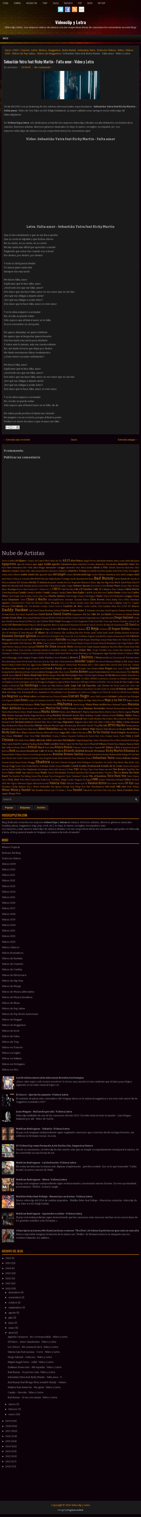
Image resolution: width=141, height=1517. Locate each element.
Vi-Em (129, 783)
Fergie (5, 643)
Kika (17, 678)
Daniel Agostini (111, 610)
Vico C (29, 787)
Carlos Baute (113, 592)
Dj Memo (45, 621)
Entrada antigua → (128, 439)
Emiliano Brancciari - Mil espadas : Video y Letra (34, 1367)
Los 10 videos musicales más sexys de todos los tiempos (50, 1077)
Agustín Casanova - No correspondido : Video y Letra (37, 1336)
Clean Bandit (95, 603)
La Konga (40, 682)
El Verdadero (12, 633)
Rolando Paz (47, 754)
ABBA (52, 561)
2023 (8, 1273)
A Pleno (46, 561)
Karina (12, 675)
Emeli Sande (96, 633)
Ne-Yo (67, 729)
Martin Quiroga (15, 715)
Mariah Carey (76, 708)
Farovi (52, 640)
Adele (127, 561)
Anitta (24, 574)
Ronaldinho (97, 754)
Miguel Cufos (81, 722)
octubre (13, 1302)
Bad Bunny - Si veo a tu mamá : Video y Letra (32, 1397)
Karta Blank (30, 675)
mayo (11, 1327)
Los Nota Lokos (28, 696)
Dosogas (66, 621)
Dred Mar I (99, 621)
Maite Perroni (98, 700)
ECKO (5, 625)
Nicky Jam (9, 732)
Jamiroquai (11, 661)
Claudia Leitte (82, 603)
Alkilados (6, 571)
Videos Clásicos (10, 947)
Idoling (10, 657)
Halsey (51, 653)
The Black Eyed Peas (75, 773)
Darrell (29, 614)
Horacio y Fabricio (125, 653)
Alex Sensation (14, 567)
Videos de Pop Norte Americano (20, 1014)
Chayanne (13, 599)
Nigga (63, 732)
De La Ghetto (104, 614)
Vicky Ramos (19, 786)
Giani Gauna (93, 646)
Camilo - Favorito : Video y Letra (25, 1392)
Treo (48, 780)
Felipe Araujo (100, 640)
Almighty (16, 571)
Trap (44, 3)
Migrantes (68, 722)
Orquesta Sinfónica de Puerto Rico (83, 736)
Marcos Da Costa (57, 708)
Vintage (66, 787)
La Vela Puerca (56, 685)
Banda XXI (14, 582)
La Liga (58, 682)
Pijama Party (132, 744)
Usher (127, 779)
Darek (22, 614)
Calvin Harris (131, 589)
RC (103, 747)
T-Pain (69, 769)
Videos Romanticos (13, 952)
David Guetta (62, 614)
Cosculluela (16, 606)
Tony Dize (13, 779)
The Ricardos (14, 776)
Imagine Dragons (31, 657)
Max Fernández (21, 719)
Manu (109, 704)
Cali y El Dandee (83, 589)
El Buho (83, 625)
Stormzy (62, 769)
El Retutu (104, 629)
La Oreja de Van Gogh (122, 682)
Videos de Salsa (10, 1036)
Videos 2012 (8, 880)
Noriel (129, 732)
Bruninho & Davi (98, 586)
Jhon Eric (26, 665)
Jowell (42, 668)
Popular (9, 807)
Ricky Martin (69, 50)
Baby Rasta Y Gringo (59, 578)
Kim (21, 678)
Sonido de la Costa (111, 766)
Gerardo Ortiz (80, 647)
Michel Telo (40, 722)
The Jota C (108, 773)
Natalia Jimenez (132, 725)
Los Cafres (82, 692)
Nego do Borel (76, 729)
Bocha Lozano (38, 586)
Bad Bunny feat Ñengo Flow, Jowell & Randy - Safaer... (38, 1382)
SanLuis (26, 758)
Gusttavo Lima (26, 653)
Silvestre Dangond (68, 762)
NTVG (112, 725)
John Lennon (112, 665)
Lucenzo (104, 696)
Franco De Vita (63, 643)
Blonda (15, 585)
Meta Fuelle (88, 719)
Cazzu (35, 596)
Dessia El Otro (48, 618)
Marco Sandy (39, 708)
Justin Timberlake (97, 672)
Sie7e (57, 762)
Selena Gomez (131, 758)
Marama (133, 704)
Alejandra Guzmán (86, 564)
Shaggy (31, 762)
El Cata (90, 625)
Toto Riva (24, 779)
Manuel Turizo (120, 704)
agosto (12, 1312)
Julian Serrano (32, 672)
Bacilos (73, 579)
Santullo (34, 758)
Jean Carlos (60, 661)
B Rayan (16, 579)
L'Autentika (65, 678)
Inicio (5, 38)
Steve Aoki (53, 769)
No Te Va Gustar (99, 732)
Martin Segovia (31, 715)
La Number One (103, 682)
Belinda (43, 582)
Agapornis (9, 564)
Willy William (133, 787)
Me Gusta (68, 718)
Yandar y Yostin (65, 790)
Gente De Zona (46, 646)
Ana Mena (101, 571)
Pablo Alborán (37, 740)
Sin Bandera (97, 762)
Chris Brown (97, 599)
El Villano (40, 632)
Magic (89, 700)
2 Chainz (30, 561)
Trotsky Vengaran (74, 780)
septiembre (15, 1307)
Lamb (122, 685)
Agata (34, 564)
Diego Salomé (123, 617)
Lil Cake (97, 689)
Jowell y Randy (53, 668)
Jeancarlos (69, 661)
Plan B (41, 747)
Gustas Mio (118, 650)
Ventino (121, 783)
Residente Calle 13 (37, 750)
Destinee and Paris (64, 618)
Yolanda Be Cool (90, 790)
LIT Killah (85, 678)
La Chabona (122, 678)
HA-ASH (37, 653)
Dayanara (77, 614)
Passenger (134, 740)
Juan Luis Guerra (89, 668)
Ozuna (8, 740)
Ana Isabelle (91, 571)
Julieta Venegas (46, 672)
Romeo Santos (73, 754)
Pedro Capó (65, 744)
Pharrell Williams (98, 744)
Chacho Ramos (56, 596)
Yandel (77, 790)
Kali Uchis (110, 672)
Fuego (123, 643)
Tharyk (51, 773)
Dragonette (83, 621)
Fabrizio (17, 640)
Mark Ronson (34, 712)
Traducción (35, 780)
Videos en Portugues (13, 1064)
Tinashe (84, 776)
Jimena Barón (50, 664)
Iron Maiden (61, 657)
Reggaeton (31, 3)
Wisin (6, 790)
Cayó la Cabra (26, 596)
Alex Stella (27, 567)
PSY (16, 740)
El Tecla (134, 629)
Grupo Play (85, 650)
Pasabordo (125, 740)
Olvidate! (18, 736)
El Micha (12, 629)
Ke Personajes (70, 675)
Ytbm (104, 790)
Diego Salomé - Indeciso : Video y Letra (30, 1357)
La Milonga (83, 682)
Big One (101, 582)
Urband (120, 779)
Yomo (99, 790)
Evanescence (119, 636)
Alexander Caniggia (56, 567)
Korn (32, 678)
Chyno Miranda (51, 603)
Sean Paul (57, 758)
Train (43, 779)
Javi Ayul (42, 661)
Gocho (27, 650)
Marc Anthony (11, 708)
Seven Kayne (15, 762)
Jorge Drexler (18, 668)
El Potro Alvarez (77, 629)
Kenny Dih (103, 675)
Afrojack (134, 560)
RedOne (5, 751)
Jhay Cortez (16, 664)
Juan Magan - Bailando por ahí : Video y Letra (44, 1111)
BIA (28, 579)
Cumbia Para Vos (112, 606)
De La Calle (89, 614)
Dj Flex (28, 621)
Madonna (72, 700)
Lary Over (130, 685)
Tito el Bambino (98, 776)
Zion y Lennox (125, 790)
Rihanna (129, 750)
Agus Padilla (44, 564)
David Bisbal (45, 614)
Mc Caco (43, 718)
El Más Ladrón (23, 629)
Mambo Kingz (79, 704)
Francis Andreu (50, 643)
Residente (21, 751)
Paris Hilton (116, 740)
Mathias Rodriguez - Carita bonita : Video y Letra (46, 1162)
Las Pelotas (18, 689)
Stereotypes (43, 769)
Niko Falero (72, 732)
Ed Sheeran (15, 624)
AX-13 (66, 560)
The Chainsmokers (94, 772)
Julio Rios (59, 672)
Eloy (77, 633)
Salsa (56, 3)
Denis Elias (16, 617)
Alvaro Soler (25, 571)
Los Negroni (10, 696)
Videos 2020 (9, 925)
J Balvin (86, 657)
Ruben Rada (115, 754)
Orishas (62, 736)
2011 (8, 1461)
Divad (9, 621)
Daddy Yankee (15, 610)
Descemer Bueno (32, 618)
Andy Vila (127, 571)
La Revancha (14, 685)
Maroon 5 (76, 711)
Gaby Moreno (7, 647)
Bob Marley (25, 585)
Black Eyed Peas (123, 582)
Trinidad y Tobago (58, 780)
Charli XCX (108, 596)
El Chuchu (98, 625)
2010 (8, 1466)
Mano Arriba (99, 704)
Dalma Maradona (46, 610)
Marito (11, 712)
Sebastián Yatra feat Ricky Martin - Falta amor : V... (35, 1377)
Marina (124, 708)
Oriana (55, 736)
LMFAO (93, 678)
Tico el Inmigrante (57, 776)
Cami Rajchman (10, 592)
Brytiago (12, 589)
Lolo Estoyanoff (25, 692)
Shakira (42, 762)
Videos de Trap (10, 1041)
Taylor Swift (14, 772)
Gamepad (32, 647)
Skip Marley (118, 762)
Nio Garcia (83, 732)
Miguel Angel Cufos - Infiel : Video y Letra (30, 1362)
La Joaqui (23, 682)
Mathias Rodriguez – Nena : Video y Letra (41, 1179)
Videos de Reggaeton (49, 53)
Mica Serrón (119, 718)
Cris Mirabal (34, 606)
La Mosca (92, 682)
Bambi (117, 579)
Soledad (44, 766)
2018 (8, 1426)
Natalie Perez (22, 729)
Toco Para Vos (116, 776)
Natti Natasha (48, 729)
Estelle (56, 636)
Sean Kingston (45, 758)
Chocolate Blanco (81, 599)
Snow (23, 766)
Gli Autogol (7, 650)
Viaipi (136, 783)
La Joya (32, 682)
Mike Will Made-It (97, 722)
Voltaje (78, 787)
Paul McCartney (21, 744)
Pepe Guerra (84, 744)
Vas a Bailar (112, 783)
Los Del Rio (122, 692)
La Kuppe (50, 682)
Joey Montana (80, 664)
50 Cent (39, 560)
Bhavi (93, 582)
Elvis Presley (84, 633)
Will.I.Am (121, 786)
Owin (122, 736)
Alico (137, 567)
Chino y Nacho (36, 599)
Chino (23, 599)
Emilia (118, 632)
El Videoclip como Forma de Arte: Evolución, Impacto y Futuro (54, 1145)
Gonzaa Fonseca (41, 650)
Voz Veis (86, 786)
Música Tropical (10, 847)
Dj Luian (36, 621)
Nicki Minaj (133, 729)
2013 (8, 1451)
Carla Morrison (99, 592)
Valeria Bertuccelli (41, 783)
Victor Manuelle (41, 786)
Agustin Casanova (62, 564)
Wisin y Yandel (20, 790)
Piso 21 (24, 747)
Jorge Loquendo (32, 668)
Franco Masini (77, 643)
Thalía (43, 772)
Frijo (119, 643)
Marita (5, 712)
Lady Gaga (70, 685)
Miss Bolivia (8, 725)
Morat (80, 725)
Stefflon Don (20, 769)
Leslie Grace (76, 689)
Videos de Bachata (12, 958)
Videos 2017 (8, 908)
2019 (8, 1421)
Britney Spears (82, 585)
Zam (109, 790)
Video (121, 50)
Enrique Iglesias (25, 636)
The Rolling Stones (29, 776)
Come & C (127, 603)
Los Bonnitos (70, 692)
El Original (36, 629)
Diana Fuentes (79, 618)
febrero (13, 1409)
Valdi (4, 783)
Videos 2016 (8, 902)
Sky (126, 762)
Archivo (41, 807)
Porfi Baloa (49, 747)
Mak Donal (7, 704)
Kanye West (126, 672)
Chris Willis (123, 599)
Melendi (77, 718)
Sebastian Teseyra (84, 758)
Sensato (5, 762)
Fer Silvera (123, 640)
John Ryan (123, 665)
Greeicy (64, 650)
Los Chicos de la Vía (107, 692)
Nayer (61, 729)
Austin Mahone (98, 574)
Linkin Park (133, 688)
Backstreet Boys (85, 578)
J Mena (98, 657)
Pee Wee (75, 744)
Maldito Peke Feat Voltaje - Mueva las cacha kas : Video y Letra (54, 1196)
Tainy (85, 769)
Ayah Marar (7, 579)
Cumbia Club (96, 606)
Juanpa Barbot (8, 672)
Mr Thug (95, 725)
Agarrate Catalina (24, 564)
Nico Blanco (22, 732)
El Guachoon (118, 625)
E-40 (137, 621)
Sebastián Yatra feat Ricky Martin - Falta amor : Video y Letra (49, 61)
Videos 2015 (8, 897)
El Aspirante (62, 625)
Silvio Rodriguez (84, 762)
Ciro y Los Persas (68, 603)
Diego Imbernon (93, 618)
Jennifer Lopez (85, 661)
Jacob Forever (127, 657)
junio (11, 1322)
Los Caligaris (92, 692)
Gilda (137, 647)
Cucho (86, 606)
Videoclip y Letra (70, 22)
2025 (8, 1263)
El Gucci (131, 624)
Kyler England (41, 678)
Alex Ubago (39, 567)
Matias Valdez (124, 715)
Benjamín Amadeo (56, 582)
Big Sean (109, 582)
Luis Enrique (132, 696)
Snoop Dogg (8, 766)
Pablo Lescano (54, 740)
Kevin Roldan (121, 675)
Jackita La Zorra (111, 657)
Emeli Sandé (108, 633)
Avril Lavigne (127, 574)
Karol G (19, 675)
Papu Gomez (93, 740)
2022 (8, 1278)
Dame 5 (81, 610)
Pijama (122, 744)
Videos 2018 (8, 914)
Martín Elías (78, 715)
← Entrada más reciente (16, 439)
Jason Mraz (33, 661)
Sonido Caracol (55, 766)
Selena (118, 758)
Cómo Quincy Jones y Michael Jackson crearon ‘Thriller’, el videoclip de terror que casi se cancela (77, 1230)
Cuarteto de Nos (72, 606)
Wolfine (47, 790)
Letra (34, 50)
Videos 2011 (8, 875)
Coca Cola (107, 603)
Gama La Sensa (20, 647)
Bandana (25, 582)
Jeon (97, 661)
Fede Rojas (84, 639)
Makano (16, 704)
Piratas (17, 747)
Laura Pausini (30, 689)
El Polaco (63, 629)
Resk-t (51, 751)
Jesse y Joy (120, 661)
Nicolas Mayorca (37, 732)
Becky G (34, 582)
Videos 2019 (8, 919)
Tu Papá (87, 779)
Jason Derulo (22, 661)
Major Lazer (132, 700)
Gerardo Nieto (65, 646)
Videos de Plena (11, 1003)
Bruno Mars (113, 585)
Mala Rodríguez (27, 704)
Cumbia (17, 3)
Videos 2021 (8, 930)
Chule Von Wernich (34, 603)
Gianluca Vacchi (108, 646)
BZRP (37, 578)
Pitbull (32, 747)
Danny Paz (14, 614)
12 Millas (11, 561)
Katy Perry (43, 675)
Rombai (58, 754)
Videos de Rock (10, 1030)
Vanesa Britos (97, 783)
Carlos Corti (126, 592)
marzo (12, 1404)
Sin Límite (108, 762)
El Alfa (37, 625)
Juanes (134, 668)
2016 (8, 1436)
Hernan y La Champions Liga (93, 653)
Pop (80, 3)
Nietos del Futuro (51, 732)
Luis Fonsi (21, 700)
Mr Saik (87, 725)
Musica (43, 50)
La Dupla (6, 682)
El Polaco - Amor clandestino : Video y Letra (32, 1341)
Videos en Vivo (10, 1069)
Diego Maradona (107, 618)
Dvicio (116, 621)
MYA (64, 700)
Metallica (98, 719)
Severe (24, 762)
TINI (76, 769)
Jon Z (130, 665)
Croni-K (58, 606)
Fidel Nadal (13, 643)
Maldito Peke (51, 704)
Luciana (112, 696)
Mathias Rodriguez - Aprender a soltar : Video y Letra (49, 1213)
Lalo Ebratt (103, 685)
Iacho (4, 657)
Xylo (53, 790)
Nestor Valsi (102, 729)
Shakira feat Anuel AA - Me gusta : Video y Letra (34, 1387)
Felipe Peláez (112, 640)
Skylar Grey (133, 762)
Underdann (110, 780)
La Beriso (102, 678)
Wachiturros (97, 786)
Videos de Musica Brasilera (17, 997)
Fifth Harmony (25, 643)
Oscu (102, 736)
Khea (130, 675)
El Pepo (46, 629)
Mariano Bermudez (95, 708)
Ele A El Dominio (53, 633)
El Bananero (73, 625)
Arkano (69, 574)
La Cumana (133, 678)
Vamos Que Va (81, 783)
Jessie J (131, 661)
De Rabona (127, 614)
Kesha (112, 675)
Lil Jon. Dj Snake (108, 689)
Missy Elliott (29, 725)
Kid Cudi (11, 678)
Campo (54, 592)
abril (11, 1332)
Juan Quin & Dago (121, 668)
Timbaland (76, 776)
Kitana (26, 678)
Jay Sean (50, 661)
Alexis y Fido (100, 567)
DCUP (124, 606)
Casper (17, 596)
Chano (99, 596)
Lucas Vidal (95, 696)
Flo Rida (37, 643)
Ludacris (121, 696)
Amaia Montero (42, 571)
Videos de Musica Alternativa (18, 991)
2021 (8, 1283)
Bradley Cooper (66, 586)
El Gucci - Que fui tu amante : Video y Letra (42, 1094)
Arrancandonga (82, 574)
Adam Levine (119, 561)
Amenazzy (54, 571)
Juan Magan (105, 668)
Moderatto (47, 725)
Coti (26, 606)
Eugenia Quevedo (95, 636)
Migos (59, 722)
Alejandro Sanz (126, 564)
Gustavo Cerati (131, 650)
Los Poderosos (43, 696)
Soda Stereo (32, 766)
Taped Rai (131, 769)
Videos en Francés (12, 1047)
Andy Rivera (117, 571)
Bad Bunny (103, 578)
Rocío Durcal (28, 754)
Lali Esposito (89, 685)
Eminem (7, 636)
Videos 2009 (9, 864)
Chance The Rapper (86, 596)
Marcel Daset (27, 708)
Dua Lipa (108, 621)
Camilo (46, 592)
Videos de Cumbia (12, 969)
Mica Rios (107, 718)
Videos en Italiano (12, 1058)
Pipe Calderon (8, 747)
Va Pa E (135, 779)
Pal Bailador (69, 740)
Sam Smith (18, 758)
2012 (8, 1456)
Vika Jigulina (56, 787)
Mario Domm (133, 708)
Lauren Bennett (45, 689)
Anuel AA (33, 574)
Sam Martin (7, 758)
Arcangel (59, 574)
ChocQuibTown (56, 599)
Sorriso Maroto (8, 769)
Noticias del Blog (11, 852)
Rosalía (106, 754)
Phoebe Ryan (113, 744)
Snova (17, 766)
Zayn (114, 790)
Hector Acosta (72, 653)
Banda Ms (125, 578)
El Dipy (107, 625)
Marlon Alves (65, 712)
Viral (72, 787)
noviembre (14, 1297)
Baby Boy (45, 579)
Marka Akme (50, 711)
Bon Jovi (54, 585)
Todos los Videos (106, 50)
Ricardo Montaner (95, 750)
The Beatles (60, 772)
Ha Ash (45, 653)
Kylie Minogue (54, 678)
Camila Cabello (34, 592)
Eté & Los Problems (78, 636)
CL (50, 589)
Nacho (120, 725)
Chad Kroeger (71, 596)
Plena (5, 3)
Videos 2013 (8, 886)
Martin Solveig (45, 715)
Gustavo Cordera (11, 653)
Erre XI (49, 636)
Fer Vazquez (133, 640)
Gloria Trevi (18, 650)
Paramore (105, 740)
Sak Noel (135, 754)
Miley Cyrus (123, 722)
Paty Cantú (7, 744)
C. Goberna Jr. (43, 589)
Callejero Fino (109, 589)
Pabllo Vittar (24, 740)
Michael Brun (133, 719)
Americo (63, 571)
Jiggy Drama (36, 665)
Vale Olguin (12, 783)
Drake (91, 621)
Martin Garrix (112, 712)
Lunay (31, 700)
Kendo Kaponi (91, 675)
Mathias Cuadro (93, 715)
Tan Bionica (119, 769)
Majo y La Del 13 (115, 700)
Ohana (9, 736)
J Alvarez (73, 657)
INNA (136, 653)
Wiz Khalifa (37, 790)
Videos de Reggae (12, 1019)
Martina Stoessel (62, 715)
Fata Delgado (72, 640)
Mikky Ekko (110, 722)
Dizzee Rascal (18, 621)
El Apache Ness (49, 625)
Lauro (54, 689)
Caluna (120, 589)
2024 (9, 1268)
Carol (10, 596)
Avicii (118, 574)
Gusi (109, 650)
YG (56, 790)
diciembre (14, 1292)
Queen (98, 747)
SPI (129, 754)
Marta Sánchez (91, 712)
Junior (67, 672)
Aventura (110, 574)
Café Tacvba (67, 589)
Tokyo (129, 776)
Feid (92, 639)
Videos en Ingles (11, 1052)
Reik (12, 750)
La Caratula (111, 678)
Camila (22, 592)
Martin (102, 712)
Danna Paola (125, 610)
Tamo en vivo (105, 769)
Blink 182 (6, 585)
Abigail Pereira (90, 561)
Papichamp (82, 740)
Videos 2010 (8, 869)
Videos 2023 (8, 941)
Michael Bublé (8, 722)
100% (4, 561)
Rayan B (135, 747)
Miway (38, 725)
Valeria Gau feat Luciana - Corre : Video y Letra (33, 1352)
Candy (62, 592)
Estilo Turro (64, 636)
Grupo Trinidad (99, 650)
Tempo (37, 773)
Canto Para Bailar (74, 592)
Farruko (61, 639)
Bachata (68, 3)
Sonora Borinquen (131, 766)
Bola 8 (47, 586)
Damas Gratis (69, 610)
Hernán (113, 653)
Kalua (118, 672)
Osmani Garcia (112, 736)
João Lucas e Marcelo (72, 668)
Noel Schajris (118, 732)
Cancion (25, 50)
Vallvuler (70, 783)
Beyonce (86, 582)
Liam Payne (88, 689)
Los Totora (55, 696)
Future (130, 643)
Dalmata (57, 610)
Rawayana (127, 747)
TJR (81, 769)
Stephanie (32, 769)
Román (88, 754)
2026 (9, 1258)
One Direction (43, 736)
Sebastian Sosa (69, 758)
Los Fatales (133, 692)
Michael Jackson (24, 722)
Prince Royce (63, 747)
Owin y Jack (132, 736)
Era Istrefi (41, 636)
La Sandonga (29, 685)
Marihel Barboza (113, 708)
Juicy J (22, 672)
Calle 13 (97, 589)
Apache (43, 574)
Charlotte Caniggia (122, 596)
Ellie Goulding (68, 633)
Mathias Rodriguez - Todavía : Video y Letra (43, 1128)
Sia (52, 762)
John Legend (100, 665)
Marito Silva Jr (20, 712)
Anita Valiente (14, 574)
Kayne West (55, 675)
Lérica (48, 700)
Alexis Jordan (87, 567)
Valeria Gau (57, 783)
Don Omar (55, 621)
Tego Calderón (28, 773)
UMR (95, 779)
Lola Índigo (11, 692)
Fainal (24, 640)
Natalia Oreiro (9, 729)
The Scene (43, 776)
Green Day (73, 650)
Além (33, 571)
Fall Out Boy (34, 639)
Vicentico (7, 786)
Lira (4, 692)
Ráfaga (125, 754)
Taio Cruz (93, 769)
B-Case (23, 579)
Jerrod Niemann (107, 661)
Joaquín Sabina (65, 665)
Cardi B (88, 592)
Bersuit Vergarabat (72, 582)
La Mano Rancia (70, 682)
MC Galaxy (56, 700)
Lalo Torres (114, 685)
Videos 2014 (8, 891)
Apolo (50, 574)
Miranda (135, 722)
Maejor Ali (81, 700)
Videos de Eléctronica (14, 975)
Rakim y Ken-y (114, 747)
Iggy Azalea (18, 657)
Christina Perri (18, 603)
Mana (89, 704)
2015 (8, 1441)
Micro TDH (52, 722)
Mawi (11, 718)
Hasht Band (60, 653)
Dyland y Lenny (127, 621)
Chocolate (69, 599)
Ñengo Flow (15, 793)
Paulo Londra (51, 743)
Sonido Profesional (89, 766)
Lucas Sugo (78, 696)
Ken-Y (82, 675)
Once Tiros (29, 736)
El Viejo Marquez (26, 633)
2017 (8, 1431)
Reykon (59, 750)
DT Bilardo (133, 606)
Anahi (109, 571)
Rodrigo (38, 754)
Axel (136, 574)
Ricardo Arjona (74, 750)
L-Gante (75, 678)
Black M (135, 582)
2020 (16, 50)
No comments (42, 67)
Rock (89, 3)
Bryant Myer (126, 586)
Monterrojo (70, 725)
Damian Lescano (95, 610)
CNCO (56, 589)
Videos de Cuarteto (12, 964)
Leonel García (63, 689)
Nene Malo (89, 729)
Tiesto (68, 776)
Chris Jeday (111, 599)
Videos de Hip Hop (12, 980)
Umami (102, 780)
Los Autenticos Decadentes (48, 692)
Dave (35, 614)
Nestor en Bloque (117, 729)
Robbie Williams (15, 754)
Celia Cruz (43, 596)
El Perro (54, 629)
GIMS (136, 643)
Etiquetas (25, 807)
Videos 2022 (8, 936)
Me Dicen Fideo (55, 719)
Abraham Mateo (105, 560)
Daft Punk (33, 610)
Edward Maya (28, 625)
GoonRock (55, 650)
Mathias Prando (109, 715)
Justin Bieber (79, 671)
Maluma (65, 704)
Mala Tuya (40, 704)
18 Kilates (20, 560)
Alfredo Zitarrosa (116, 567)
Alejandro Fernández (106, 564)
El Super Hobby (119, 629)
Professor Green (80, 747)
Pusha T (91, 747)
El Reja (92, 628)
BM (32, 578)
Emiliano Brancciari (130, 633)
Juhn (17, 672)
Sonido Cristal (70, 766)
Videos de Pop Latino (23, 53)
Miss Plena (19, 725)
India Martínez (46, 657)
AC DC (59, 560)
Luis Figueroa (8, 700)
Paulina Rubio (37, 744)
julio (10, 1317)
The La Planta (120, 772)
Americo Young (77, 570)
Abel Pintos (76, 560)
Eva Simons (108, 636)
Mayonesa (33, 719)
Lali (79, 685)
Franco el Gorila (91, 643)
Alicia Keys (129, 567)
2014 (8, 1446)
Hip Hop (101, 3)
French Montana (107, 643)
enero (12, 1414)
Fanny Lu (45, 640)
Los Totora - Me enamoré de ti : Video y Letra (33, 1347)
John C (91, 665)
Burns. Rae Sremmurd (27, 589)
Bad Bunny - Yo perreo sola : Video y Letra (31, 1372)
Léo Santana (40, 700)
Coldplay (117, 603)
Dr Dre (74, 621)
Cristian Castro (47, 606)
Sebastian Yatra (86, 50)
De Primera (117, 614)
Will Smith (110, 786)
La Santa (43, 685)
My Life (103, 725)
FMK (128, 636)
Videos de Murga (11, 986)
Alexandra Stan (73, 567)
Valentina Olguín (24, 783)
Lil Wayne (121, 688)
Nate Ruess (33, 729)
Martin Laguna (124, 712)
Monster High (58, 725)
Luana (64, 696)
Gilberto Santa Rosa (125, 647)
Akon (75, 564)
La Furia (14, 682)
